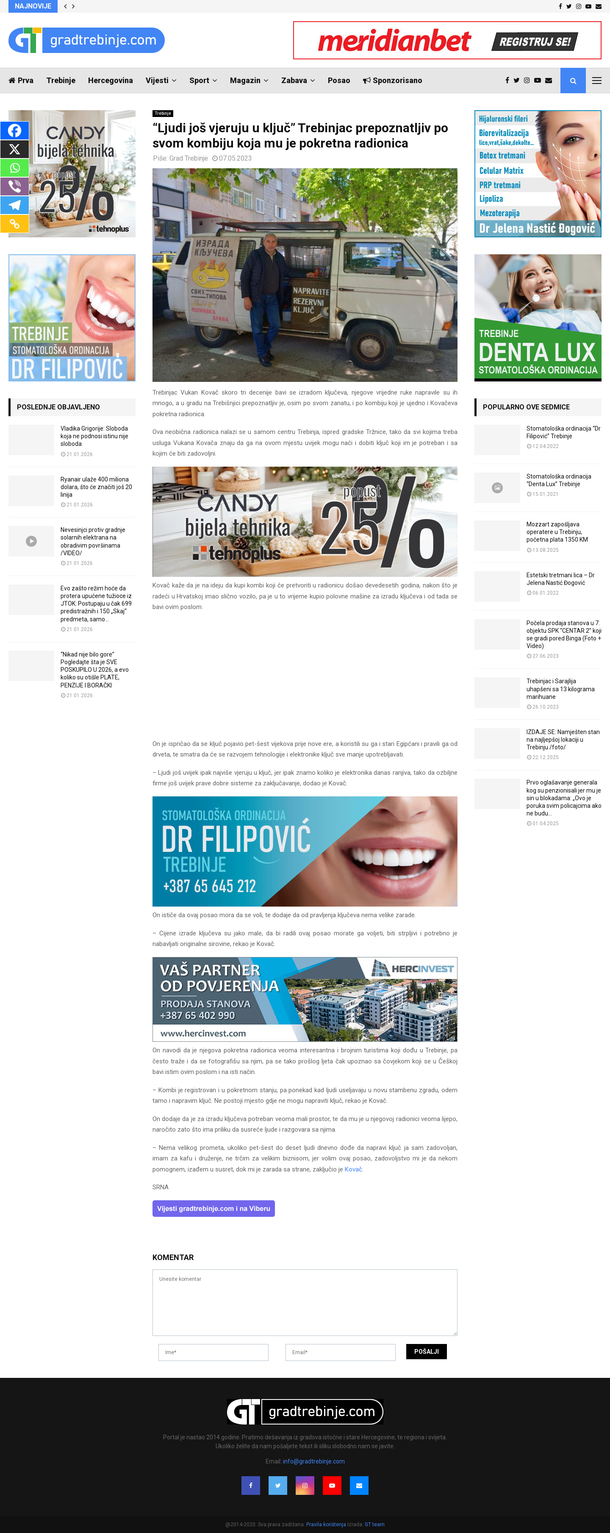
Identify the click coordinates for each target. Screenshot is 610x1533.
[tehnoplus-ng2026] (305, 575)
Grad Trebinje (188, 158)
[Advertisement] (305, 679)
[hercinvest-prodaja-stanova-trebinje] (305, 1039)
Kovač (353, 1169)
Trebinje (60, 80)
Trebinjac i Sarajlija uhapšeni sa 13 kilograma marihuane (561, 689)
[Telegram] (14, 205)
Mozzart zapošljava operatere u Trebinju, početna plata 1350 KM (557, 532)
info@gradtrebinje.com (314, 1461)
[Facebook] (14, 130)
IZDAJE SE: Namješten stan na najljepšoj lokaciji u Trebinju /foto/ (563, 740)
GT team (375, 1524)
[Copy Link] (14, 223)
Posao (339, 80)
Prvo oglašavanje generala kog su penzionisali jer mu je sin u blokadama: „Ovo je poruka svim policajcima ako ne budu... (564, 798)
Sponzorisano (392, 80)
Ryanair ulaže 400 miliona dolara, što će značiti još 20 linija (96, 487)
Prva (20, 80)
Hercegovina (110, 80)
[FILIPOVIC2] (305, 904)
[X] (14, 149)
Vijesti (157, 80)
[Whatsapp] (14, 168)
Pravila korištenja (326, 1524)
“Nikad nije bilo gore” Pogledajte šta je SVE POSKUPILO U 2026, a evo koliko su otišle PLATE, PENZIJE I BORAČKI (95, 670)
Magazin (245, 80)
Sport (199, 80)
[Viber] (14, 186)
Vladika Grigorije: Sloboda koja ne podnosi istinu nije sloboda (94, 436)
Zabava (294, 80)
